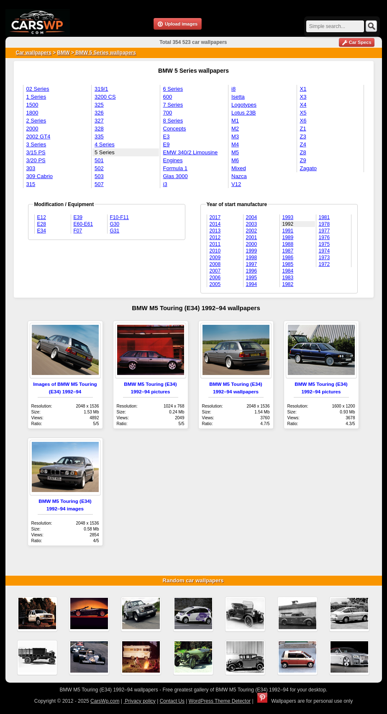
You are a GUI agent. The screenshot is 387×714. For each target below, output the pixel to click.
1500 (32, 105)
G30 (115, 224)
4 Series (105, 144)
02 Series (37, 89)
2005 (215, 284)
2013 (215, 231)
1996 (251, 271)
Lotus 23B (243, 113)
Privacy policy (139, 701)
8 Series (173, 120)
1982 (288, 284)
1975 (324, 244)
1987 (288, 251)
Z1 (303, 128)
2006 (215, 277)
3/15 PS (36, 152)
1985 (288, 264)
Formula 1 (175, 168)
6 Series (173, 89)
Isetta (238, 97)
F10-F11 (119, 217)
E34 (41, 231)
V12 (236, 184)
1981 (324, 217)
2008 (215, 264)
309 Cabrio (39, 176)
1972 (324, 264)
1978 (324, 224)
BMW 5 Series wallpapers (105, 53)
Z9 (303, 160)
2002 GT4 (38, 136)
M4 (235, 144)
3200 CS (105, 97)
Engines (173, 160)
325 (99, 105)
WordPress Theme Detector (220, 701)
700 (167, 113)
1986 (288, 257)
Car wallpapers (33, 53)
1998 (251, 257)
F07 (78, 231)
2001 (251, 237)
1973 (324, 257)
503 (99, 176)
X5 (303, 113)
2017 (215, 217)
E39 (78, 217)
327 (99, 120)
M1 (235, 120)
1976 (324, 237)
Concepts (174, 128)
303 (31, 168)
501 (99, 160)
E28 (41, 224)
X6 (303, 120)
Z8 (303, 152)
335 (99, 136)
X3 (303, 97)
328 (99, 128)
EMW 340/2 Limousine (190, 152)
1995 (251, 277)
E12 (41, 217)
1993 (288, 217)
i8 (233, 89)
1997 (251, 264)
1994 (251, 284)
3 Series (36, 144)
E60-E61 (83, 224)
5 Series (105, 152)
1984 (288, 271)
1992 (288, 224)
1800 (32, 113)
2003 (251, 224)
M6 (235, 160)
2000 (32, 128)
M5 (235, 152)
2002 (251, 231)
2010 (215, 251)
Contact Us (172, 701)
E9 (166, 144)
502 (99, 168)
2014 (215, 224)
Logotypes (243, 105)
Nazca (239, 176)
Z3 (303, 136)
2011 (215, 244)
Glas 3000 (175, 176)
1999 (251, 251)
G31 (115, 231)
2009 (215, 257)
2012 (215, 237)
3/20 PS (36, 160)
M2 (235, 128)
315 (31, 184)
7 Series (173, 105)
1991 (288, 231)
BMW (63, 53)
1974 (324, 251)
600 (167, 97)
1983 (288, 277)
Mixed (238, 168)
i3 (165, 184)
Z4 (303, 144)
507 (99, 184)
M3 (235, 136)
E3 (166, 136)
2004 (251, 217)
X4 (303, 105)
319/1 (101, 89)
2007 (215, 271)
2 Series (36, 120)
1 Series (36, 97)
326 (99, 113)
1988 (288, 244)
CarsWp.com (104, 701)
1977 (324, 231)
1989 (288, 237)
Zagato (308, 168)
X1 (303, 89)
